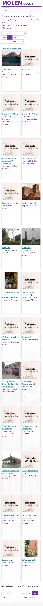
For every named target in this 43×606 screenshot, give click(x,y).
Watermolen (27, 69)
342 (15, 37)
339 (23, 33)
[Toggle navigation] (6, 9)
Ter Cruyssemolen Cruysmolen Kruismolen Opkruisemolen (10, 384)
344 (14, 41)
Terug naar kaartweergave (11, 48)
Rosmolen (6, 69)
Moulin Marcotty (29, 203)
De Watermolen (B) (28, 560)
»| (23, 41)
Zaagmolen (7, 560)
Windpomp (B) (7, 248)
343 (21, 37)
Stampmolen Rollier (10, 203)
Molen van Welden (29, 158)
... (18, 33)
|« (3, 33)
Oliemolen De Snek (29, 114)
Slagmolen (27, 337)
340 (4, 37)
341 (10, 37)
